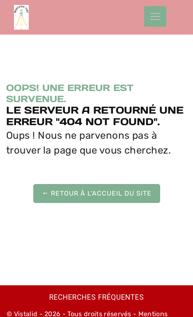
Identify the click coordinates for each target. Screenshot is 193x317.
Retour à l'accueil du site (97, 193)
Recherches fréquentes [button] (96, 297)
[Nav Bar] (155, 16)
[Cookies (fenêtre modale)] (2, 312)
